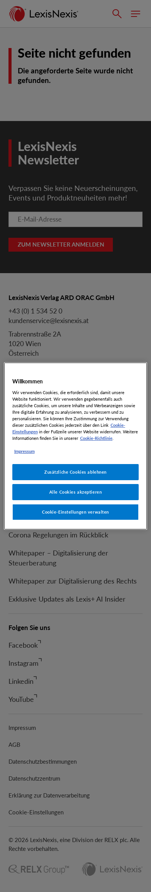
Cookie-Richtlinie (96, 438)
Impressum (24, 451)
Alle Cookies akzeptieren (75, 491)
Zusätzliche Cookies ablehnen (75, 471)
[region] (75, 446)
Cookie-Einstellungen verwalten (75, 511)
